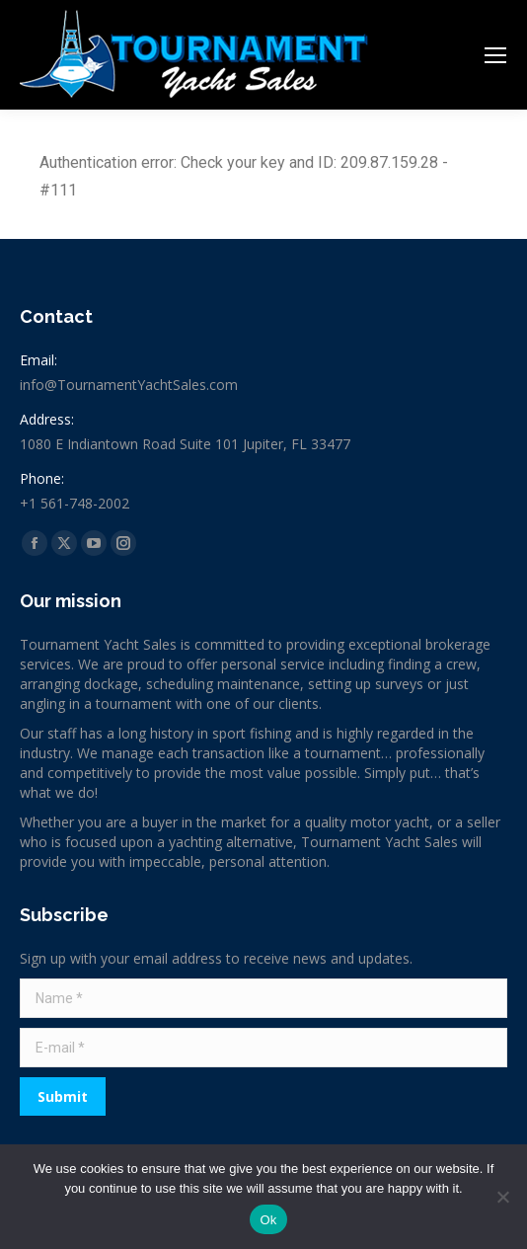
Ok (268, 1219)
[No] (502, 1197)
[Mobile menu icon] (495, 55)
